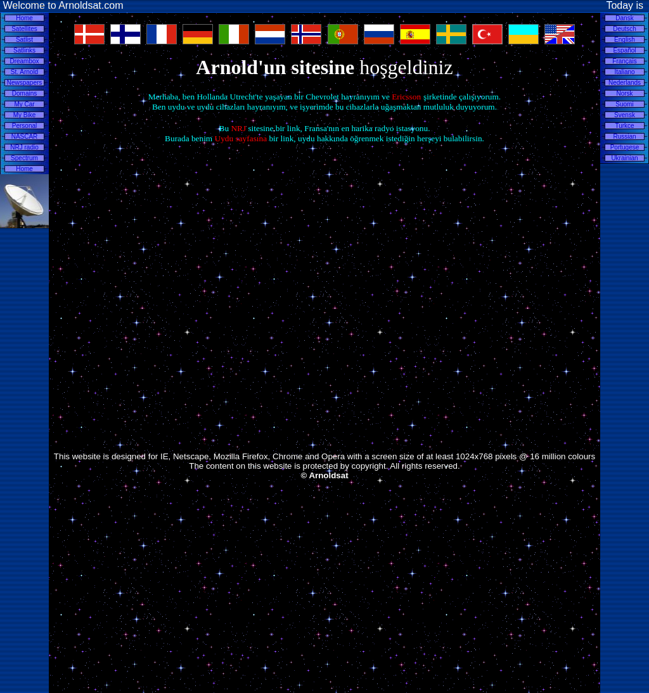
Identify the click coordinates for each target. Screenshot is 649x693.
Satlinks (24, 50)
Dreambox (24, 61)
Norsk (624, 93)
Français (624, 61)
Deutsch (624, 28)
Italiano (624, 71)
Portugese (624, 147)
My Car (24, 104)
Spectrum (24, 158)
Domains (24, 93)
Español (624, 50)
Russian (624, 136)
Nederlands (624, 82)
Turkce (624, 125)
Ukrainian (624, 158)
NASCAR (24, 136)
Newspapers (24, 82)
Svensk (624, 114)
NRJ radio (24, 147)
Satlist (24, 39)
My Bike (24, 114)
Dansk (624, 18)
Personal (24, 125)
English (624, 39)
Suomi (624, 104)
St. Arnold (24, 71)
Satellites (24, 28)
